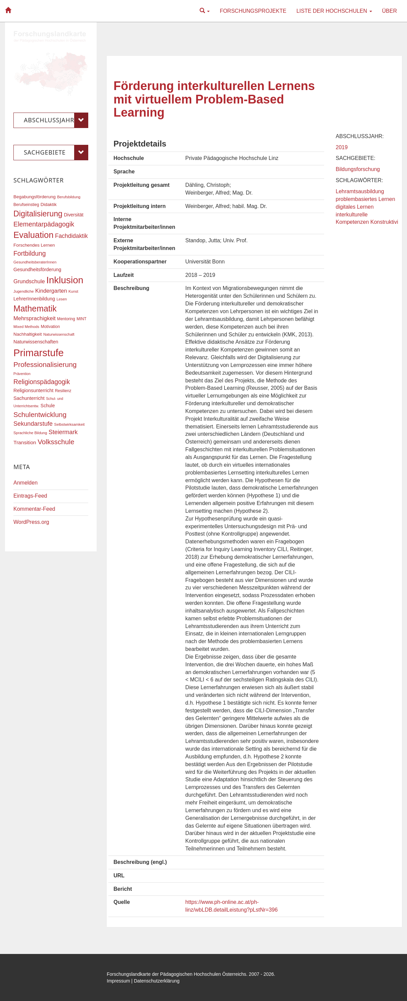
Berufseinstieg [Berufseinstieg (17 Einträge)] (26, 204)
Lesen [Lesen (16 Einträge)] (61, 299)
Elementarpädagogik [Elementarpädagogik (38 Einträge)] (43, 224)
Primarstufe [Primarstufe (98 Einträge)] (38, 352)
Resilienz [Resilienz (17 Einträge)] (63, 390)
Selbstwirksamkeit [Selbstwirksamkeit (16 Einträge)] (69, 424)
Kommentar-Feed (34, 509)
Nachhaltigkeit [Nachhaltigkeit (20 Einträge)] (27, 334)
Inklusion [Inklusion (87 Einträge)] (64, 280)
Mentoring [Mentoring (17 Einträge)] (66, 319)
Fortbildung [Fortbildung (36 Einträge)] (29, 253)
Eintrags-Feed (30, 496)
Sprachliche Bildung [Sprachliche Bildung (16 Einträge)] (30, 433)
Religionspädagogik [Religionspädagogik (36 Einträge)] (41, 381)
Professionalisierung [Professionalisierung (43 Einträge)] (45, 364)
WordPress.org (31, 522)
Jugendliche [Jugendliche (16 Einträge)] (23, 291)
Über (389, 11)
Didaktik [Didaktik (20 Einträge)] (49, 204)
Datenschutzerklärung (157, 981)
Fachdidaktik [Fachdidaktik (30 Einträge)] (71, 236)
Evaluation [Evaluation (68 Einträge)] (33, 235)
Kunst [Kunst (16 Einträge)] (73, 291)
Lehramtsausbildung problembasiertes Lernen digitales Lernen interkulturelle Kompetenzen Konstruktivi (367, 207)
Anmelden (25, 483)
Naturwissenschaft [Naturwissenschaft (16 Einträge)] (58, 334)
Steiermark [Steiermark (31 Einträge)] (63, 432)
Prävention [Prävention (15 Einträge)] (22, 374)
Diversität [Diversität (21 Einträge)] (73, 214)
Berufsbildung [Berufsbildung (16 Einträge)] (68, 197)
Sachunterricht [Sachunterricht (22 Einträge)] (29, 398)
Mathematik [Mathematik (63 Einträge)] (35, 308)
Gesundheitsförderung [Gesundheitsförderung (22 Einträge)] (37, 269)
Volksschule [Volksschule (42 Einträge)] (56, 442)
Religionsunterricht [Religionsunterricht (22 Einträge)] (33, 390)
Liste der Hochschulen (334, 11)
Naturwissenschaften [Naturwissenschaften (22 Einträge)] (35, 341)
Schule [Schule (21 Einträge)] (48, 405)
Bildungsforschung (358, 169)
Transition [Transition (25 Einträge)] (24, 442)
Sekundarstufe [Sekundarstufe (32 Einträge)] (33, 423)
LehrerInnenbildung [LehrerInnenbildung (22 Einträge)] (34, 298)
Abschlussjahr (56, 120)
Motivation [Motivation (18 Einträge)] (50, 326)
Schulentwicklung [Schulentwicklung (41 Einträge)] (39, 414)
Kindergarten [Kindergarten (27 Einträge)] (51, 291)
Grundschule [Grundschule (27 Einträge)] (29, 281)
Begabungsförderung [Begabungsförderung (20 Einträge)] (34, 196)
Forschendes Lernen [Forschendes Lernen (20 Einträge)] (34, 245)
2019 (342, 147)
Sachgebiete (56, 152)
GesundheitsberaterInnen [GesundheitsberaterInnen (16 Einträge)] (34, 262)
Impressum (118, 981)
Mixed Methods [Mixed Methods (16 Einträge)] (26, 327)
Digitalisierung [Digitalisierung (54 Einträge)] (37, 213)
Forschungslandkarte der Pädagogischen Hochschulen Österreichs (176, 974)
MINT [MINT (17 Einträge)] (81, 319)
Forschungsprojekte (253, 11)
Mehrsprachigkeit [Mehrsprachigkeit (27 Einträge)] (34, 318)
